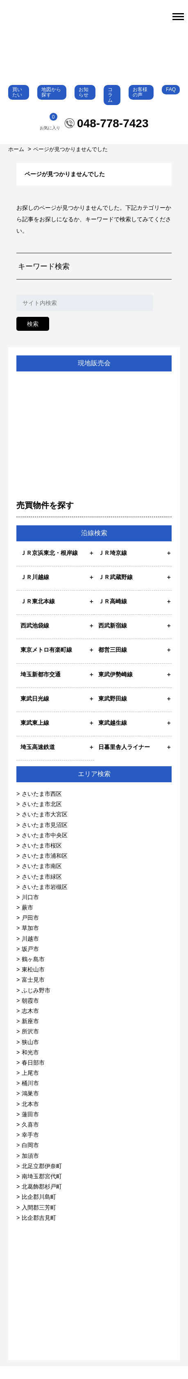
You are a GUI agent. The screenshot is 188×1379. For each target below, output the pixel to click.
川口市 (30, 909)
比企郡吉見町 (39, 1230)
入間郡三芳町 (39, 1219)
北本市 (30, 1116)
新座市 (30, 1034)
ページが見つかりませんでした (70, 162)
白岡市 (30, 1158)
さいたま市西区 (42, 806)
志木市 (30, 1023)
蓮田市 (30, 1126)
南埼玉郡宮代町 (42, 1189)
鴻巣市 (30, 1106)
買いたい (17, 104)
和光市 (30, 1064)
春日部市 (33, 1075)
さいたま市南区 (42, 878)
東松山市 (33, 982)
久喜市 (30, 1137)
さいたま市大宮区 (45, 827)
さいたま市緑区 (42, 889)
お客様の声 (140, 104)
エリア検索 (94, 786)
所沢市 (30, 1044)
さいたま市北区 (42, 816)
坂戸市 (30, 961)
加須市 (30, 1168)
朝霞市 (30, 1013)
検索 (33, 336)
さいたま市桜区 (42, 858)
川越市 (30, 951)
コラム (110, 107)
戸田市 (30, 930)
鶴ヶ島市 (33, 972)
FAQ (171, 102)
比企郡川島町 (39, 1209)
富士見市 (33, 992)
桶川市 (30, 1096)
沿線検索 (94, 545)
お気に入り (50, 134)
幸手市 (30, 1147)
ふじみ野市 (36, 1002)
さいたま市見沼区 (45, 837)
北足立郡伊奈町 (42, 1178)
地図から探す (51, 104)
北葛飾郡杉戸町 (42, 1199)
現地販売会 (94, 375)
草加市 (30, 940)
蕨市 (27, 920)
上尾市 (30, 1085)
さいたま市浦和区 (45, 868)
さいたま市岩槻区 (45, 899)
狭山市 (30, 1054)
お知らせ (83, 104)
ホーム (17, 162)
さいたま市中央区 (45, 847)
